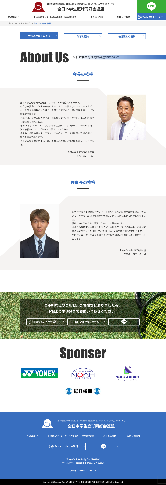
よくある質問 (97, 16)
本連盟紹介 (13, 16)
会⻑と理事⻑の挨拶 (39, 35)
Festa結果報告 (70, 17)
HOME (14, 23)
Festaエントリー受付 (49, 321)
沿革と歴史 (83, 36)
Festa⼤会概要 (56, 17)
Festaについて (55, 435)
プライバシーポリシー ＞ (83, 470)
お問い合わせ (123, 16)
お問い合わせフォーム (90, 321)
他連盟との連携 (126, 36)
